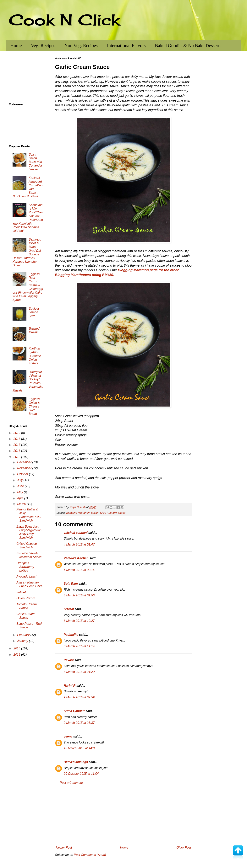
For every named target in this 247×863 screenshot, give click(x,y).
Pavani (69, 660)
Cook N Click (64, 19)
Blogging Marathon (78, 512)
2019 (17, 432)
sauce (121, 512)
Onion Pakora (25, 598)
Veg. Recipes (43, 45)
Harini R (69, 685)
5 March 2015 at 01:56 (79, 595)
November (24, 468)
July (20, 480)
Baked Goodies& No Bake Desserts (188, 45)
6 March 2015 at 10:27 (79, 620)
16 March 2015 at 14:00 (80, 748)
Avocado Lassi (26, 576)
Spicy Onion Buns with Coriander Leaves (35, 162)
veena (68, 736)
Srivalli (69, 609)
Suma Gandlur (74, 711)
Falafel (21, 592)
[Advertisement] (123, 815)
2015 (17, 457)
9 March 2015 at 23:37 (79, 722)
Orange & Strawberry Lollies (25, 566)
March (22, 504)
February (23, 635)
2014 (17, 648)
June (21, 486)
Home (16, 45)
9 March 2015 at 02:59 (79, 697)
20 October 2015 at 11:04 (81, 773)
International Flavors (126, 45)
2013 (17, 654)
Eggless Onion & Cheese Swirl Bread (34, 406)
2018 (17, 438)
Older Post (183, 847)
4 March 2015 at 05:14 (79, 570)
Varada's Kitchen (76, 558)
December (24, 462)
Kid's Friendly (108, 512)
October (23, 474)
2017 (17, 444)
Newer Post (64, 847)
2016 (17, 450)
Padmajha (71, 634)
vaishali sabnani (76, 532)
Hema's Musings (76, 762)
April (20, 498)
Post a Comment (71, 782)
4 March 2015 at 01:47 (79, 544)
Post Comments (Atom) (90, 854)
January (23, 640)
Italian (94, 512)
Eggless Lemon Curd (34, 312)
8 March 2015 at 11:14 (79, 646)
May (20, 492)
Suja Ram (71, 583)
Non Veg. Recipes (81, 45)
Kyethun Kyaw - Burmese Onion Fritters (35, 356)
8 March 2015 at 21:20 (79, 672)
